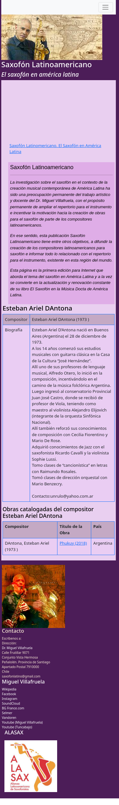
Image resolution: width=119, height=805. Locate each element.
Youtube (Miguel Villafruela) (22, 722)
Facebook (9, 694)
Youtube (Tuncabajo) (17, 727)
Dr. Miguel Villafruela (17, 648)
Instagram (9, 698)
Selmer (7, 713)
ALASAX (13, 732)
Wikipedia (9, 689)
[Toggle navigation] (105, 7)
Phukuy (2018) (73, 543)
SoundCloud (11, 703)
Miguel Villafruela (23, 681)
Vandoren (9, 717)
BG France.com (13, 708)
